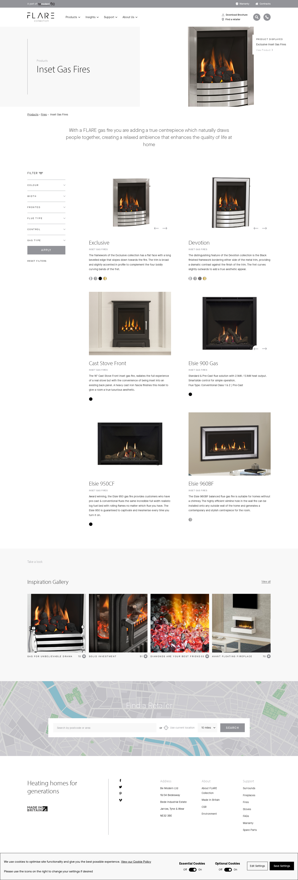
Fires (44, 114)
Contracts (263, 3)
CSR (204, 807)
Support (109, 17)
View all (266, 581)
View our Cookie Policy (136, 862)
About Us (128, 17)
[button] (156, 231)
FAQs (246, 816)
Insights (91, 17)
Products (71, 17)
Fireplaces (249, 795)
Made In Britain (211, 800)
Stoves (247, 809)
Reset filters (37, 260)
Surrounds (249, 788)
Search (232, 731)
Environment (209, 814)
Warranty (242, 3)
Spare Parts (250, 830)
